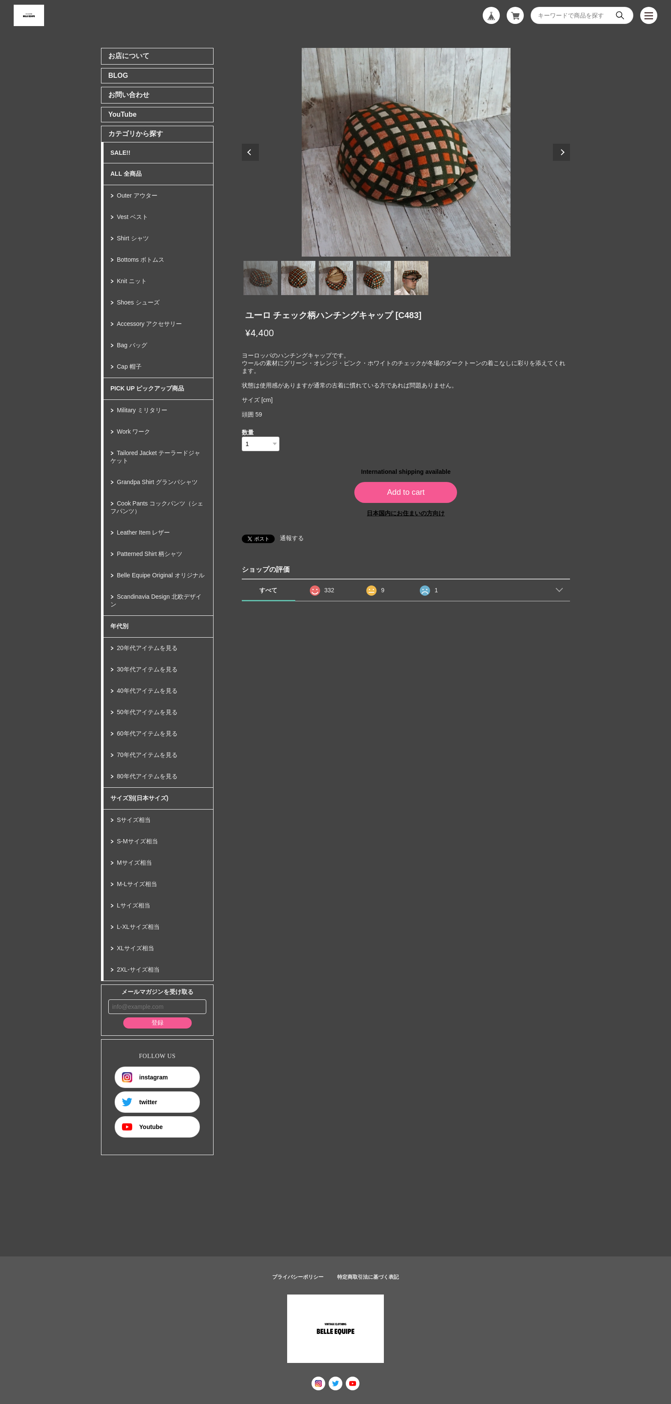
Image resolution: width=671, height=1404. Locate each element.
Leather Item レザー (143, 532)
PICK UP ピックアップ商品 (147, 388)
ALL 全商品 (126, 173)
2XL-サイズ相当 (138, 969)
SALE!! (120, 152)
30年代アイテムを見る (147, 669)
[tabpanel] (406, 152)
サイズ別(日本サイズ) (139, 798)
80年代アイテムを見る (147, 776)
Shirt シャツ (133, 238)
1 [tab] (260, 278)
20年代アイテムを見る (147, 647)
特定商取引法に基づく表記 (368, 1277)
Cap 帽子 (129, 366)
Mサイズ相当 (134, 862)
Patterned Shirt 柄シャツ (149, 553)
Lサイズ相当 (133, 905)
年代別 (119, 626)
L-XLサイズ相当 (138, 926)
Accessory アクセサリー (149, 323)
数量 (248, 432)
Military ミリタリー (142, 410)
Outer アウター (137, 195)
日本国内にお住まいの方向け (406, 513)
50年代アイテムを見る (147, 712)
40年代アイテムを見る (147, 690)
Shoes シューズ (138, 302)
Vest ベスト (132, 216)
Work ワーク (133, 431)
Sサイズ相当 (134, 819)
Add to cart (406, 492)
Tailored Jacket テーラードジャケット (155, 456)
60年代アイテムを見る (147, 733)
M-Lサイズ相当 (137, 884)
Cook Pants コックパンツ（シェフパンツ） (156, 507)
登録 (157, 1022)
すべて (268, 590)
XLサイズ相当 (135, 948)
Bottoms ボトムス (140, 259)
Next (561, 152)
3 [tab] (336, 278)
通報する (292, 538)
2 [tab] (298, 278)
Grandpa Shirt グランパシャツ (157, 482)
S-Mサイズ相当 (137, 841)
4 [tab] (373, 278)
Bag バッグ (132, 345)
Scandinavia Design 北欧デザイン (156, 600)
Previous (250, 152)
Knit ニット (132, 281)
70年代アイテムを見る (147, 754)
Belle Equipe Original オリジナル (161, 575)
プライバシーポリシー (298, 1277)
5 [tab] (411, 278)
